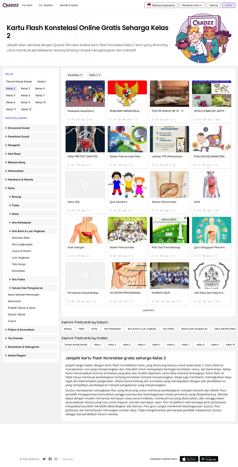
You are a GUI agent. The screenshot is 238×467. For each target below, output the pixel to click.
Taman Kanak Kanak (19, 81)
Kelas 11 (11, 109)
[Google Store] (209, 459)
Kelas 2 (10, 88)
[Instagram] (55, 459)
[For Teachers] (46, 5)
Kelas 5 (10, 95)
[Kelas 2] (95, 75)
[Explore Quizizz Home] (11, 5)
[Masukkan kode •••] (192, 5)
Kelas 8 (10, 102)
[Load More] (148, 310)
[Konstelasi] (74, 75)
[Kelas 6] (171, 344)
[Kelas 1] (97, 344)
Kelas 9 (25, 102)
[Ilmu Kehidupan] (113, 328)
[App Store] (189, 459)
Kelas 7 (40, 95)
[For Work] (27, 5)
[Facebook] (50, 459)
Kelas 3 (25, 88)
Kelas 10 (41, 102)
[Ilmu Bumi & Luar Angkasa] (142, 328)
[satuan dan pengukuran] (194, 328)
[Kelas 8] (200, 344)
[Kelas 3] (127, 344)
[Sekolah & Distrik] (69, 5)
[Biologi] (67, 328)
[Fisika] (81, 328)
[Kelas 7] (186, 344)
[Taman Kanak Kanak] (75, 344)
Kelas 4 (39, 88)
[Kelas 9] (215, 344)
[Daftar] (228, 5)
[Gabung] (214, 5)
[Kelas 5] (156, 344)
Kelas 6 (25, 95)
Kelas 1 (42, 81)
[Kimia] (94, 328)
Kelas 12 (26, 109)
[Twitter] (44, 459)
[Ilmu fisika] (168, 328)
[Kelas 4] (141, 344)
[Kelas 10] (230, 344)
